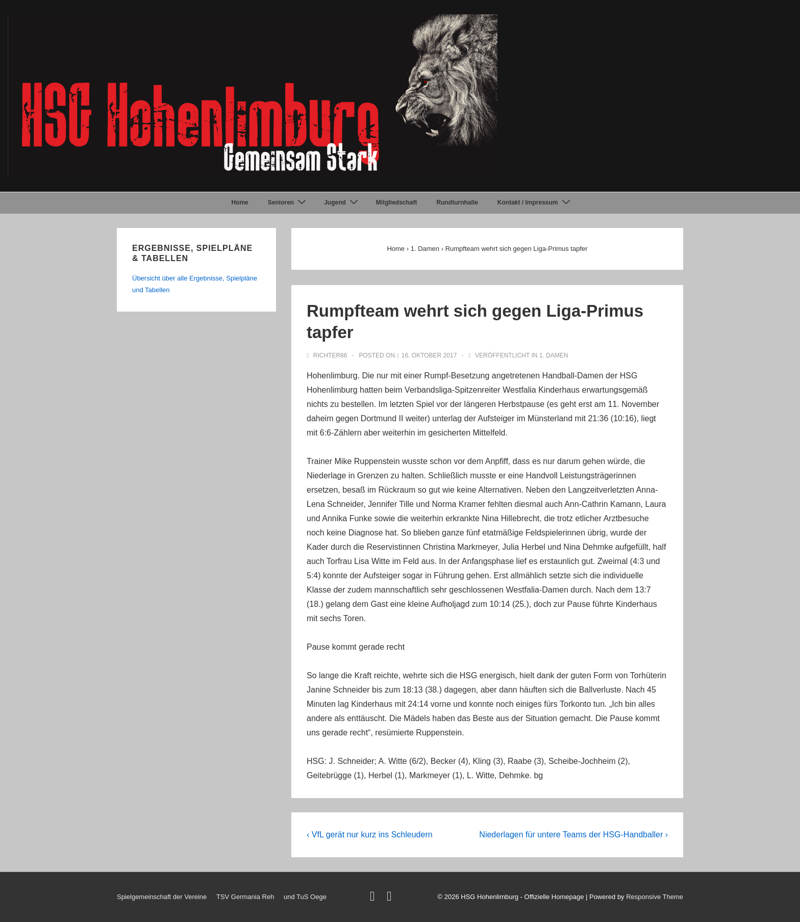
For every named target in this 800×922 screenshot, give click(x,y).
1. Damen (553, 355)
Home (239, 202)
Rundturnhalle (457, 202)
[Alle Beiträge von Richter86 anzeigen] (328, 355)
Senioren (288, 202)
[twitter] (374, 898)
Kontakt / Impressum (535, 202)
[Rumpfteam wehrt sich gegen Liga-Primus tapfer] (429, 355)
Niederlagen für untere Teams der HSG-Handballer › (573, 834)
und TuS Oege (305, 897)
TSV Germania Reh (245, 897)
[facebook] (390, 898)
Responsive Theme (654, 897)
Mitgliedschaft (396, 202)
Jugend (342, 202)
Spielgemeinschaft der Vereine (162, 897)
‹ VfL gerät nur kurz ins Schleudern (370, 834)
